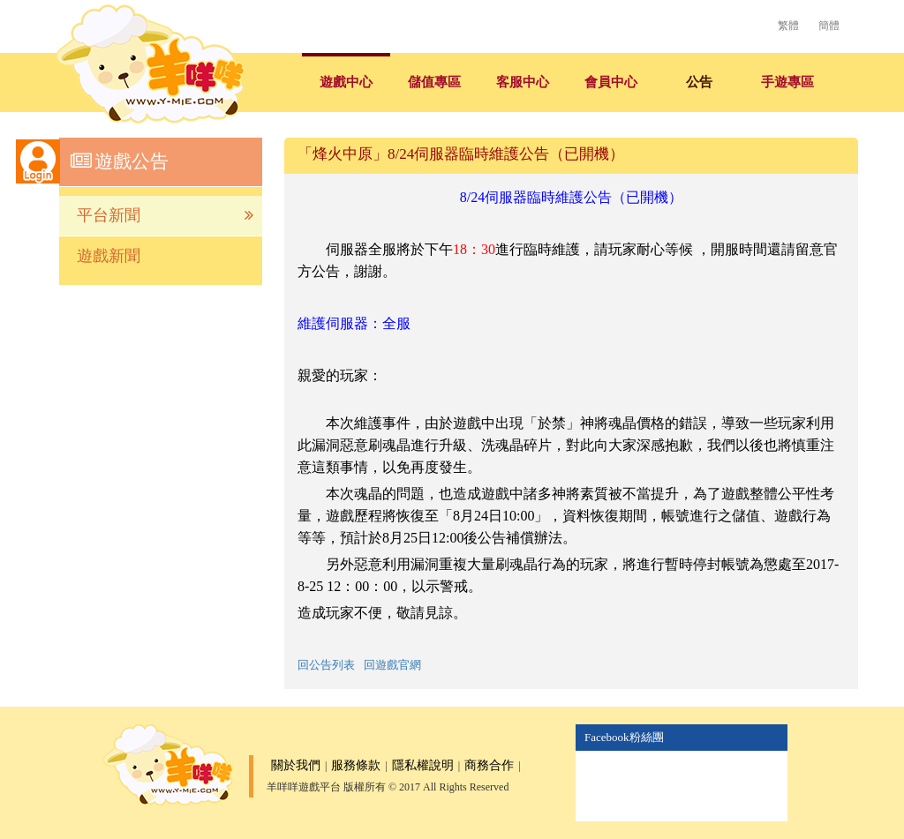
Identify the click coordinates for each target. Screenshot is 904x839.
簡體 (829, 25)
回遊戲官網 (392, 664)
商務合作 (489, 765)
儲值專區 (434, 82)
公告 (699, 82)
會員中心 (610, 82)
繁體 (788, 25)
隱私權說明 (423, 765)
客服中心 (522, 82)
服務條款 (355, 765)
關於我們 (295, 765)
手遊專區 (787, 82)
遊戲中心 (346, 82)
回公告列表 (326, 664)
